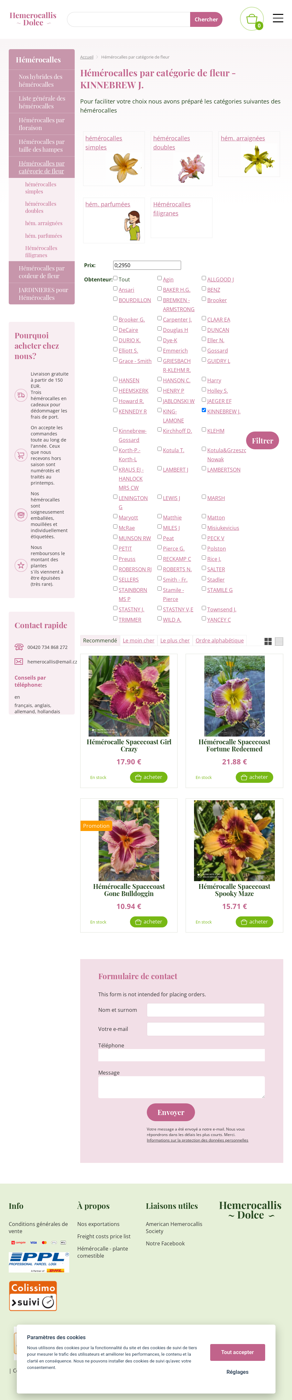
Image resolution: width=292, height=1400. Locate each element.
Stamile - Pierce (173, 594)
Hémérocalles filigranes (172, 208)
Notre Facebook (165, 1243)
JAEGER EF (219, 401)
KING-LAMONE (173, 416)
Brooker (217, 300)
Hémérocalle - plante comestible (102, 1252)
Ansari (126, 289)
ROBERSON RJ (135, 569)
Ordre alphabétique (220, 640)
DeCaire (128, 330)
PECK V (215, 538)
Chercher (206, 19)
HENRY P (173, 390)
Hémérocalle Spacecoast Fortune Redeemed (234, 745)
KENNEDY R (133, 411)
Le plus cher (175, 640)
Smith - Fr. (175, 579)
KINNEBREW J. (224, 411)
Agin (168, 279)
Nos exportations (98, 1224)
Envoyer (170, 1112)
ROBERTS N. (177, 569)
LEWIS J (171, 498)
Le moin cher (139, 640)
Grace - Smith (135, 361)
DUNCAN (218, 330)
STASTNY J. (131, 609)
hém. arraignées (249, 154)
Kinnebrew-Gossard (132, 435)
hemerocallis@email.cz (52, 662)
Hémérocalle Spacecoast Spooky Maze (234, 890)
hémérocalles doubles (181, 159)
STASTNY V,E (178, 609)
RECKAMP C (177, 559)
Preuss (127, 559)
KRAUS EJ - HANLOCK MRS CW (131, 478)
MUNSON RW (135, 538)
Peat (168, 538)
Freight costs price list (104, 1236)
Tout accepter (237, 1352)
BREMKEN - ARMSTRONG (179, 305)
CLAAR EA (218, 319)
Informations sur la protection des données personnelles (197, 1140)
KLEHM (215, 430)
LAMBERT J (175, 469)
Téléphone (111, 1045)
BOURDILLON (135, 300)
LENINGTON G (133, 503)
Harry (214, 380)
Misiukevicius (223, 527)
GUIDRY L (218, 361)
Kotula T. (173, 450)
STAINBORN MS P (133, 594)
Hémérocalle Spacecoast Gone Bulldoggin (129, 890)
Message (109, 1072)
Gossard (217, 350)
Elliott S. (128, 350)
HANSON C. (176, 380)
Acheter (153, 777)
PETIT (125, 548)
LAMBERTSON (224, 469)
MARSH (216, 498)
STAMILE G (220, 590)
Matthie (172, 517)
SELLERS (129, 579)
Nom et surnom (117, 1009)
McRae (127, 527)
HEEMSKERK (133, 390)
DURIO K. (130, 340)
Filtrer (262, 440)
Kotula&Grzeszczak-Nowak (224, 455)
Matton (216, 517)
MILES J (171, 527)
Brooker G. (132, 319)
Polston (216, 548)
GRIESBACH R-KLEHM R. (177, 365)
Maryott (128, 517)
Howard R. (131, 401)
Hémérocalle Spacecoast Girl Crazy (129, 745)
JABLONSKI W (179, 401)
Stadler (216, 579)
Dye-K (170, 340)
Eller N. (215, 340)
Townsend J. (221, 609)
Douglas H (175, 330)
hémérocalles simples (113, 159)
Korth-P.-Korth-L (129, 455)
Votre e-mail (113, 1029)
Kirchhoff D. (177, 430)
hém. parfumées (113, 220)
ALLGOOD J (220, 279)
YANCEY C (219, 619)
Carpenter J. (177, 319)
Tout (124, 279)
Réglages (237, 1372)
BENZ (213, 289)
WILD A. (172, 619)
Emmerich (175, 350)
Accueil (86, 57)
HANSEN (129, 380)
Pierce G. (174, 548)
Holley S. (217, 390)
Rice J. (214, 559)
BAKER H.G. (176, 289)
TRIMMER (130, 619)
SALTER (216, 569)
